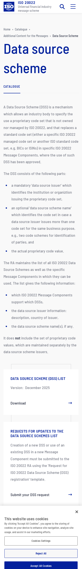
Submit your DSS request (41, 494)
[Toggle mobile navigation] (73, 6)
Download (41, 403)
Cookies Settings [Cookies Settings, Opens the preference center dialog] (41, 542)
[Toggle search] (62, 6)
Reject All (41, 555)
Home (6, 29)
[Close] (77, 513)
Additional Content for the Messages (25, 36)
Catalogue (21, 29)
